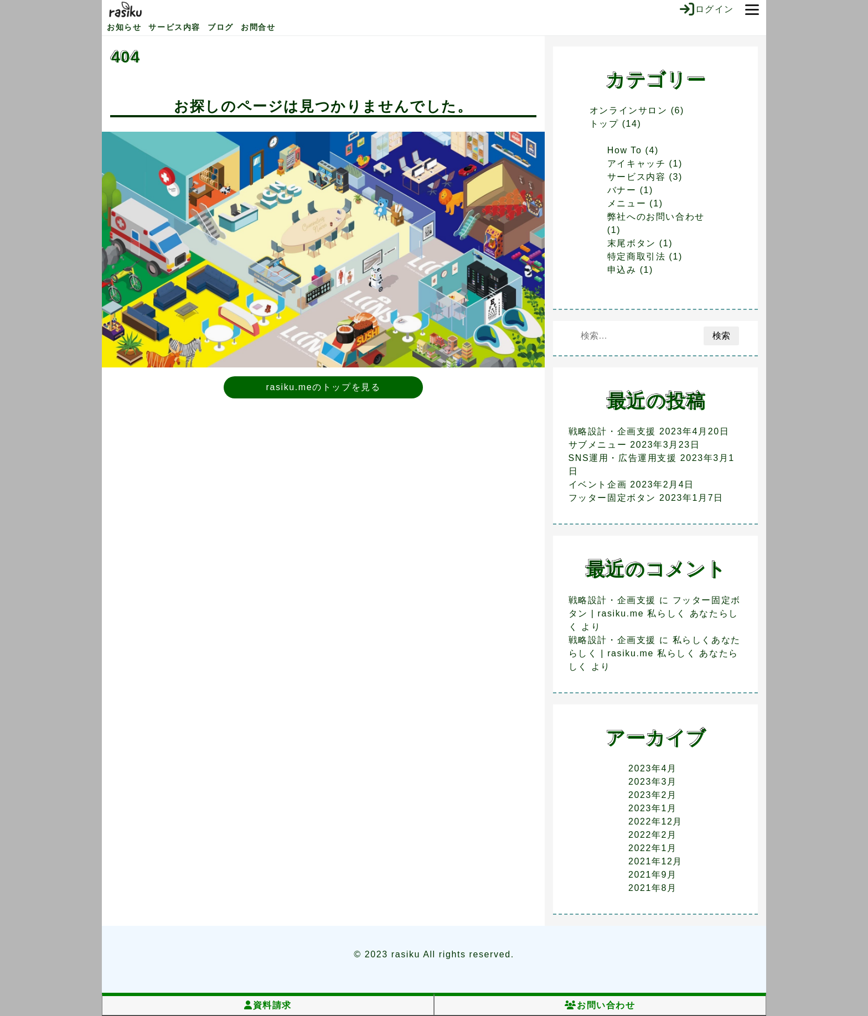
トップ (604, 123)
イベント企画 (598, 484)
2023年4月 (652, 768)
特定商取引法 (636, 256)
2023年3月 (652, 781)
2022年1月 (652, 848)
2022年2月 (652, 834)
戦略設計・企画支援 (612, 431)
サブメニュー (598, 444)
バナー (622, 190)
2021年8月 (652, 888)
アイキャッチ (636, 163)
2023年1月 (652, 808)
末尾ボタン (631, 243)
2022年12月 (655, 821)
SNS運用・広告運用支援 (623, 458)
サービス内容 (174, 27)
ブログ (221, 27)
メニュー (626, 203)
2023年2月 (652, 795)
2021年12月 (655, 861)
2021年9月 (652, 874)
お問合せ (258, 27)
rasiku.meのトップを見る (323, 387)
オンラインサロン (629, 110)
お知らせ (124, 27)
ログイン (707, 9)
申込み (622, 269)
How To (624, 150)
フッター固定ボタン (612, 497)
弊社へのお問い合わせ (656, 216)
